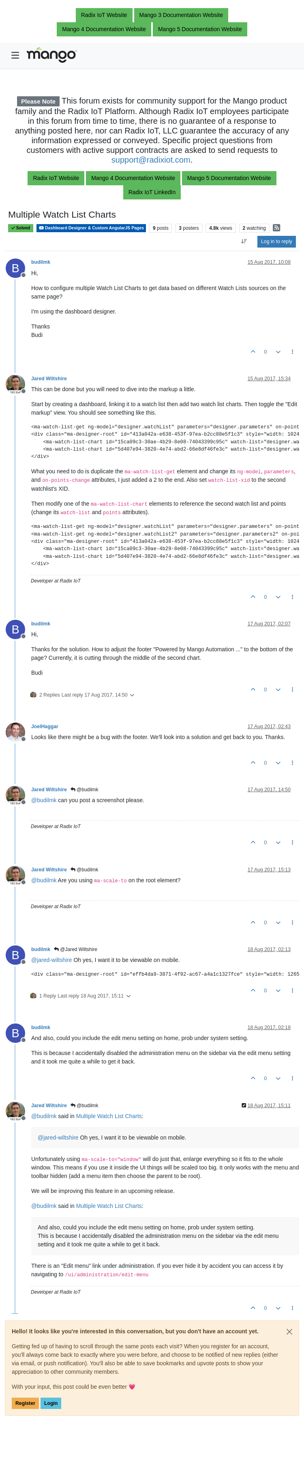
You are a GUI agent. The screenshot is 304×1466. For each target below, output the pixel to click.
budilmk (40, 262)
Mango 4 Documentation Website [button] (104, 29)
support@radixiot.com (151, 159)
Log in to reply (276, 241)
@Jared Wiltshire (75, 949)
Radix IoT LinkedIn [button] (152, 192)
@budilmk (84, 789)
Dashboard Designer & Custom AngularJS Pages (91, 228)
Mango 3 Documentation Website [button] (181, 15)
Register (25, 1403)
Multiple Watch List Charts (109, 1116)
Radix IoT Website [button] (104, 15)
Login (51, 1403)
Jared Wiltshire (49, 378)
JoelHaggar (44, 726)
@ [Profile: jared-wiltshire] (51, 960)
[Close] (289, 1332)
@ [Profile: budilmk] (43, 800)
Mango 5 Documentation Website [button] (200, 29)
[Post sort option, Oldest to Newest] (244, 241)
